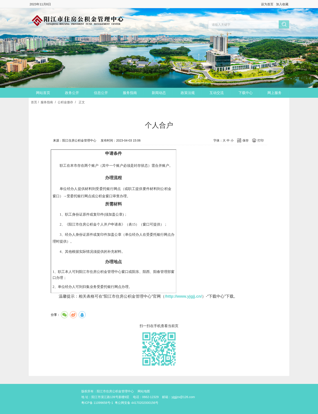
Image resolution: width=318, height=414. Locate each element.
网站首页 (43, 93)
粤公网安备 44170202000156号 (136, 402)
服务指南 (130, 93)
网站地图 (144, 391)
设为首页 (267, 4)
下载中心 (245, 93)
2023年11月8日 (40, 4)
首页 (34, 102)
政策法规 (188, 93)
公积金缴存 (65, 102)
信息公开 (101, 93)
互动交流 (217, 93)
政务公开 (72, 93)
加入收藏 (282, 4)
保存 (245, 140)
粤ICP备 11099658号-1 (97, 402)
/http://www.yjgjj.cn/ (183, 296)
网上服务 (274, 93)
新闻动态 (159, 93)
